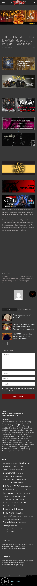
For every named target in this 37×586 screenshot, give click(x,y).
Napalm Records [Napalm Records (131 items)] (19, 499)
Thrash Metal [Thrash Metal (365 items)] (10, 522)
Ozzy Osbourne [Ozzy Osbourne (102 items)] (8, 506)
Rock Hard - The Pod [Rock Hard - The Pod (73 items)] (27, 516)
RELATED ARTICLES (9, 310)
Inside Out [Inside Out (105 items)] (25, 490)
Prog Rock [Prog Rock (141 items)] (20, 513)
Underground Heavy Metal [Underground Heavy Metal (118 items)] (12, 529)
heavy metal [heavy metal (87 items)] (16, 490)
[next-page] (6, 343)
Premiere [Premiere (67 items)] (20, 509)
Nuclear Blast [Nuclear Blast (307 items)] (19, 502)
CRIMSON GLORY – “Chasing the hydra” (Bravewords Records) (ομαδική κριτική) (24, 326)
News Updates (23, 576)
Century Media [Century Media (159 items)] (9, 470)
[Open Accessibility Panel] (32, 294)
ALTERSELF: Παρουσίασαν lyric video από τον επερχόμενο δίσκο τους (10, 280)
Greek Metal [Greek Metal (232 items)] (17, 483)
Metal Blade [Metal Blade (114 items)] (22, 496)
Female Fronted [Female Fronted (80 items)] (21, 479)
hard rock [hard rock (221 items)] (7, 490)
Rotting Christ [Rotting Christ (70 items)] (6, 519)
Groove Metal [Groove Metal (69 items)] (24, 486)
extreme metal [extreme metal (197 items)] (9, 479)
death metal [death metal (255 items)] (9, 473)
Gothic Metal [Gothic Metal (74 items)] (6, 483)
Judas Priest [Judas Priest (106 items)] (18, 493)
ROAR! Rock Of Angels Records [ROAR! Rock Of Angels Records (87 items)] (12, 516)
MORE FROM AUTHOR (24, 310)
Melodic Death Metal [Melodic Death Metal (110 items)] (10, 496)
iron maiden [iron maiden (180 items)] (8, 493)
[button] (3, 2)
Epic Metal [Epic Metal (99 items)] (18, 476)
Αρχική (5, 576)
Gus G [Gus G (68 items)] (31, 486)
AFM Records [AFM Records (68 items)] (6, 463)
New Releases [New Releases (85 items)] (7, 503)
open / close (29, 575)
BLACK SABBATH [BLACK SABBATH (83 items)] (7, 466)
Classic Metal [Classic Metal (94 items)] (20, 470)
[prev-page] (3, 343)
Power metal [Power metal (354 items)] (10, 509)
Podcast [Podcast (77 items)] (16, 506)
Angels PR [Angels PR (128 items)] (14, 463)
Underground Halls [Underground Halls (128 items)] (10, 526)
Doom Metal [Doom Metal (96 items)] (20, 473)
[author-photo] (18, 300)
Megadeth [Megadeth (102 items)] (27, 493)
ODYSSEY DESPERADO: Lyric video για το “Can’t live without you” (26, 279)
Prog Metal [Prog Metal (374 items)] (9, 513)
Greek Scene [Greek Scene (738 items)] (11, 486)
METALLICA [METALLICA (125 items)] (7, 499)
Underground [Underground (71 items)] (22, 522)
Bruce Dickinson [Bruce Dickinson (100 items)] (19, 466)
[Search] (34, 2)
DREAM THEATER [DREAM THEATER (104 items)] (8, 476)
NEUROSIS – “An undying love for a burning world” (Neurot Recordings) (22, 336)
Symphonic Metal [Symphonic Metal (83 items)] (16, 519)
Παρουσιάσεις (13, 576)
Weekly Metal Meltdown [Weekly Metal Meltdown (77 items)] (9, 532)
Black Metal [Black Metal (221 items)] (24, 463)
